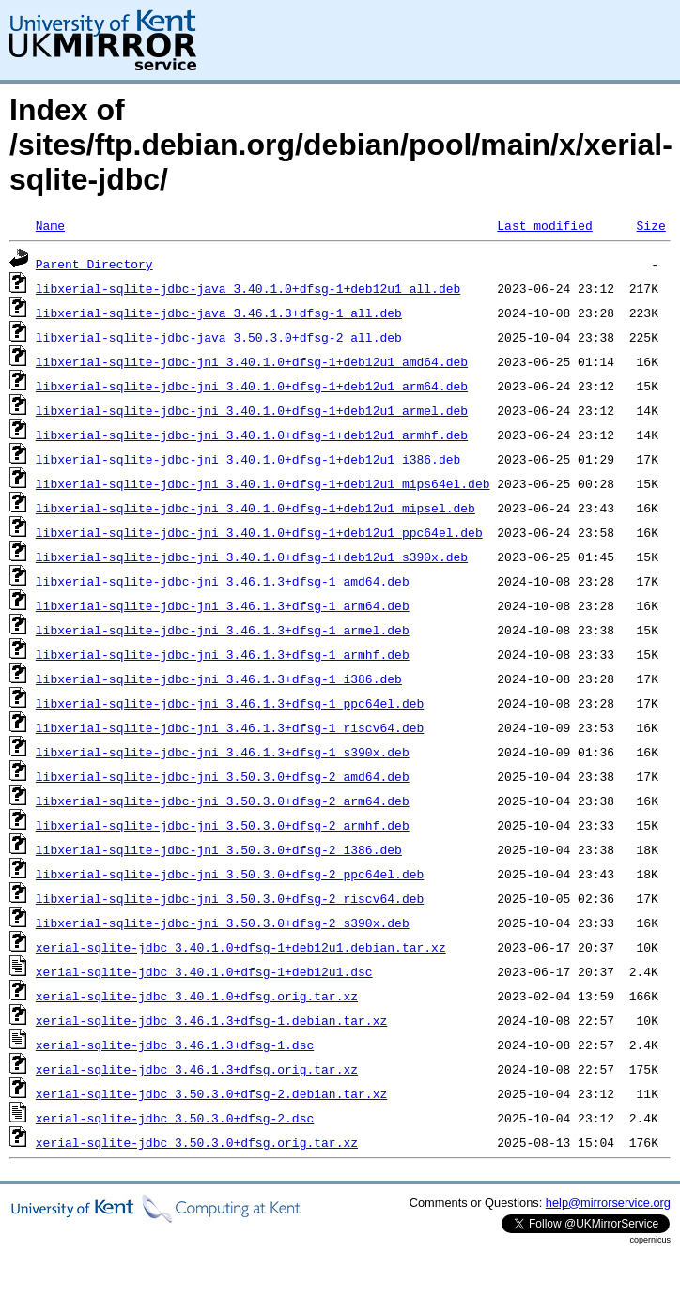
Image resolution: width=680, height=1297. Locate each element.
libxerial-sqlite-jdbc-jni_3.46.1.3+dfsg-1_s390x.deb (223, 751)
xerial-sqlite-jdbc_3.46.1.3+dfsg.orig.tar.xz (197, 1068)
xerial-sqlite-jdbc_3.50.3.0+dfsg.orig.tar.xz (197, 1142)
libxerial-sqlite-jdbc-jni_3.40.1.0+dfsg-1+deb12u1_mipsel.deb (255, 507)
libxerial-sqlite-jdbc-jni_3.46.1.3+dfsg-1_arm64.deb (223, 605)
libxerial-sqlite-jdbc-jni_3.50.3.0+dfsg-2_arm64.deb (223, 800)
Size (650, 225)
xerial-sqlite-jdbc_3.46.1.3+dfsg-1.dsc (175, 1044)
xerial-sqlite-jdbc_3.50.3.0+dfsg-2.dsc (175, 1117)
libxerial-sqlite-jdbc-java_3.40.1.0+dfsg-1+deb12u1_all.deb (248, 288)
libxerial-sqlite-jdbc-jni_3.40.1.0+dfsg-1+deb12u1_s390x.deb (252, 556)
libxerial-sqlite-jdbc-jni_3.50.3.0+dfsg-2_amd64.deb (223, 776)
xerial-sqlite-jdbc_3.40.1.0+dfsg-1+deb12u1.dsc (204, 971)
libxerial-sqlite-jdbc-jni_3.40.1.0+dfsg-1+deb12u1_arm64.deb (252, 385)
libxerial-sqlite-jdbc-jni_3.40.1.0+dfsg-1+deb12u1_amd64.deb (252, 361)
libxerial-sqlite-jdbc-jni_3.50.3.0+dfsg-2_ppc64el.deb (230, 873)
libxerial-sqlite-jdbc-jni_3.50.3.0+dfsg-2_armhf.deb (223, 824)
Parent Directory (94, 263)
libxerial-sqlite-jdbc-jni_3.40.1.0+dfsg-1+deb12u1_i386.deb (248, 458)
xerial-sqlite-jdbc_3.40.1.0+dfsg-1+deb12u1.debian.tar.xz (241, 946)
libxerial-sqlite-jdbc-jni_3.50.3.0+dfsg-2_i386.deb (219, 849)
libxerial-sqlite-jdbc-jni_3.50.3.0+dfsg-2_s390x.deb (223, 922)
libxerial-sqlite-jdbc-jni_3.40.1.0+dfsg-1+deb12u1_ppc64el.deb (259, 532)
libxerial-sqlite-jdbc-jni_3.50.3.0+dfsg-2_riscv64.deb (230, 898)
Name (50, 225)
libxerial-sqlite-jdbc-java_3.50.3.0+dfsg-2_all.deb (219, 336)
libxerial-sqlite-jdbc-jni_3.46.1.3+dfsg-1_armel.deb (223, 629)
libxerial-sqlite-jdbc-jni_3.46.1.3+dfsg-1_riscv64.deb (230, 727)
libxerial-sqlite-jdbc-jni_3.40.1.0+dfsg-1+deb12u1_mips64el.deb (263, 483)
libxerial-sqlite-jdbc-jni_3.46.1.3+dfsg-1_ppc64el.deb (230, 702)
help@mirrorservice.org (608, 1203)
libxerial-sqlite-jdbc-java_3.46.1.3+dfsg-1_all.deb (219, 312)
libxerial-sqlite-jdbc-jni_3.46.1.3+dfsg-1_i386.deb (219, 678)
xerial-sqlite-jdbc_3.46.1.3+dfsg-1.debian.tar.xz (211, 1020)
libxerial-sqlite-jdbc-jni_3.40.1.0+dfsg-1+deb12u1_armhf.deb (252, 434)
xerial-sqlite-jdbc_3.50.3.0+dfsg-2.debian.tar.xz (211, 1093)
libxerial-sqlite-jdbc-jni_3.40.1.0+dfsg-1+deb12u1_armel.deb (252, 410)
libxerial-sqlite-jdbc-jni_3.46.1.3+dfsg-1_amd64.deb (223, 580)
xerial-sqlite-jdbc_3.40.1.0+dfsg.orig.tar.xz (197, 995)
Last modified (544, 225)
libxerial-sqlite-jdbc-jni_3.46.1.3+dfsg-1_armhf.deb (223, 654)
